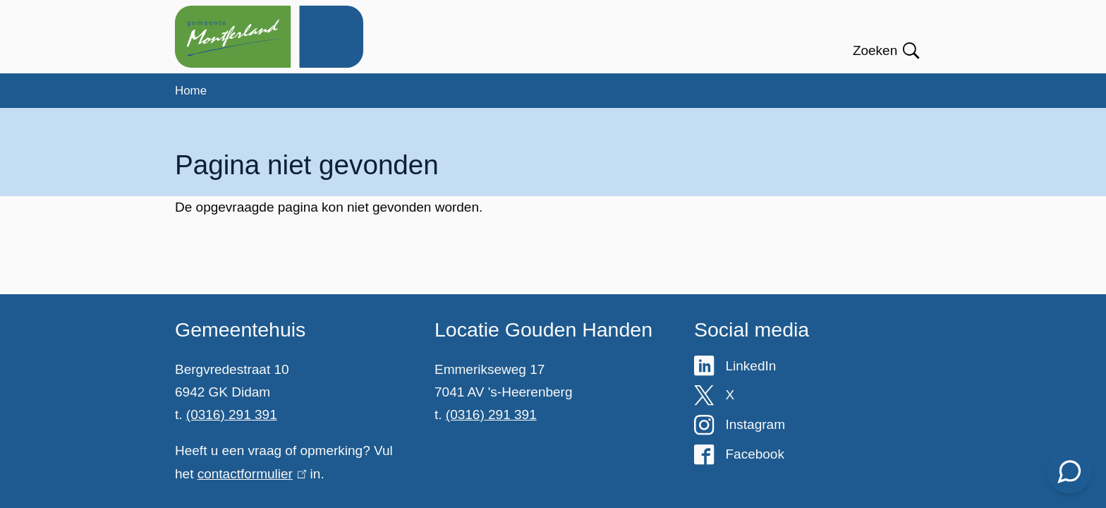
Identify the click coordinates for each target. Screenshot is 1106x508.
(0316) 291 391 (231, 414)
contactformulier (252, 473)
